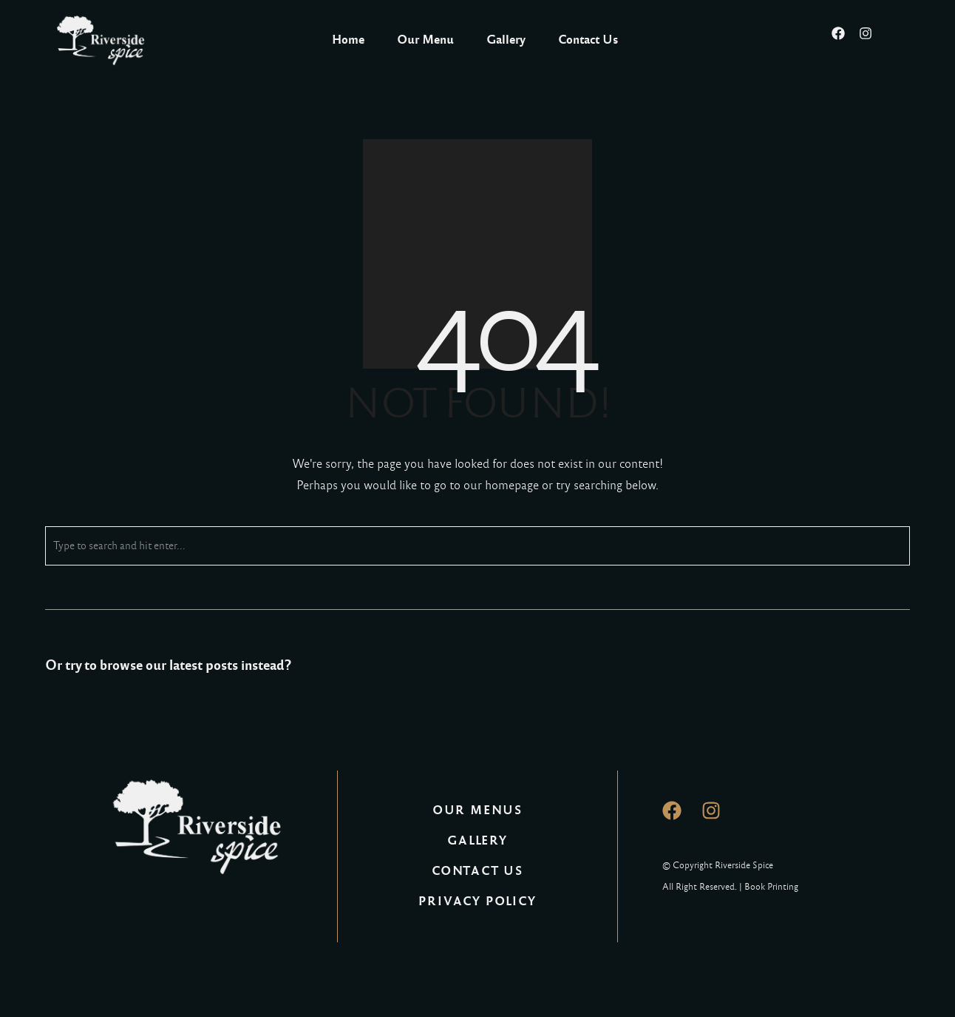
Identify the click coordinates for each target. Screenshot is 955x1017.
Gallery (506, 40)
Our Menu (425, 40)
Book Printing (771, 887)
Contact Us (588, 40)
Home (348, 40)
